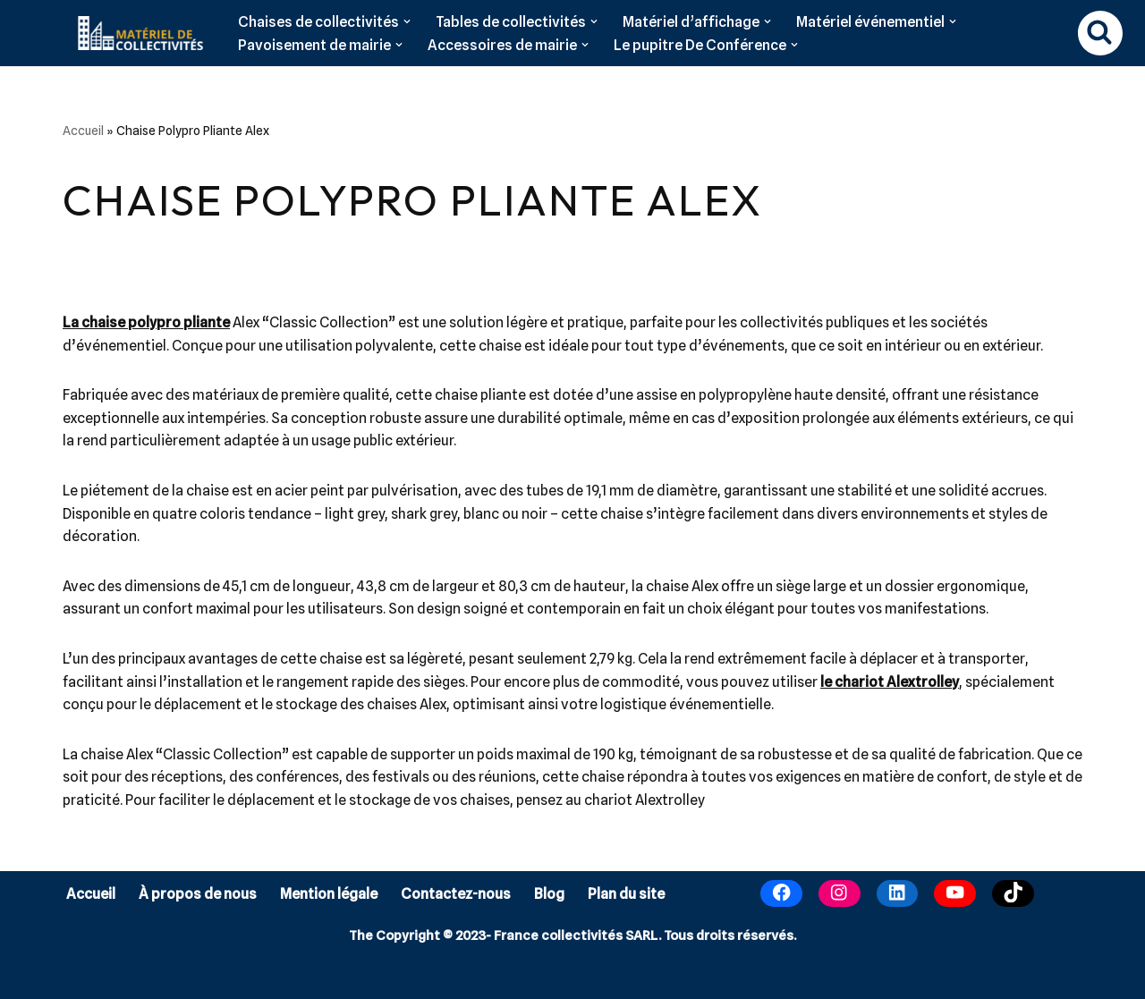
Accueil (83, 130)
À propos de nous (198, 893)
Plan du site (626, 893)
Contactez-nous (456, 893)
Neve (80, 977)
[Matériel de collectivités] (136, 33)
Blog (549, 893)
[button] (407, 21)
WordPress (214, 977)
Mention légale (328, 893)
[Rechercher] (1100, 33)
